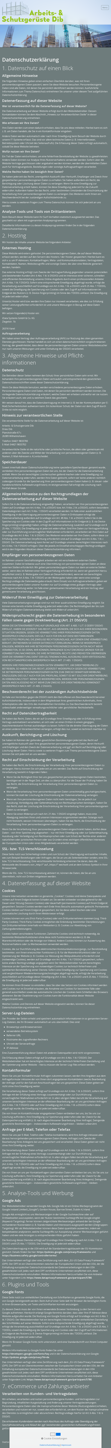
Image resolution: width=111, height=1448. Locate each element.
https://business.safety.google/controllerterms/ (29, 1255)
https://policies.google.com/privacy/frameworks (64, 1252)
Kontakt (17, 1442)
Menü (105, 7)
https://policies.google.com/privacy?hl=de (25, 1357)
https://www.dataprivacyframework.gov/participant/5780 (59, 1277)
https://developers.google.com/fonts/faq (25, 1353)
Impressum (28, 1442)
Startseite (7, 1442)
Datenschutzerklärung (46, 1442)
